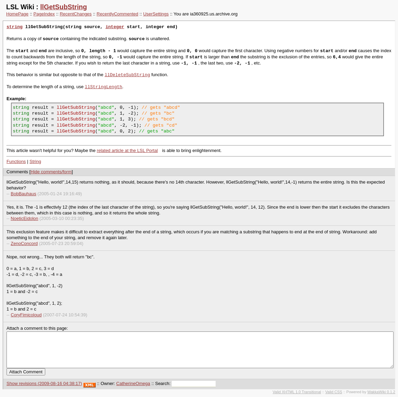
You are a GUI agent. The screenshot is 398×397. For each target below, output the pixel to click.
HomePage (17, 13)
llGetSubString (63, 7)
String (35, 161)
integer (115, 27)
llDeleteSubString (127, 75)
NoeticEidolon (24, 218)
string (15, 27)
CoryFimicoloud (26, 314)
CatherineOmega (133, 383)
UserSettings (156, 13)
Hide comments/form (51, 171)
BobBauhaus (23, 193)
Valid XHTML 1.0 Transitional (297, 392)
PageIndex (44, 13)
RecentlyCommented (117, 13)
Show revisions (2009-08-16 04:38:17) (44, 383)
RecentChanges (76, 13)
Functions (16, 161)
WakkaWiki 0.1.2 (381, 392)
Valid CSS (333, 392)
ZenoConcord (24, 243)
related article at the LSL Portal (127, 150)
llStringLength (103, 87)
